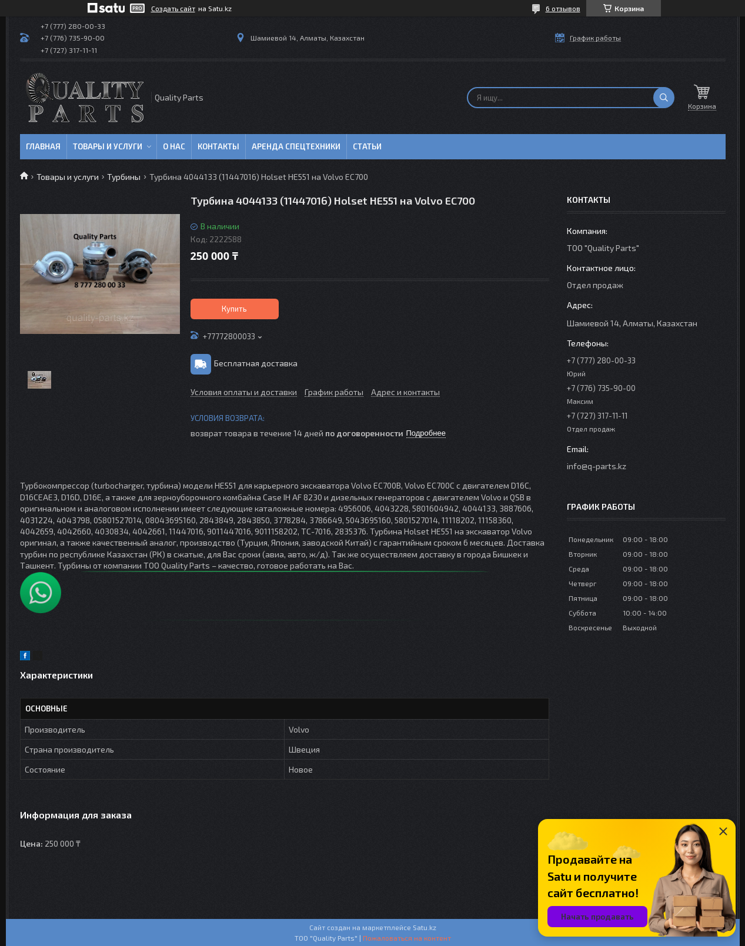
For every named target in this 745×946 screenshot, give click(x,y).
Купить (234, 308)
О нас (174, 146)
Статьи (367, 146)
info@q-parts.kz (596, 466)
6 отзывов (563, 8)
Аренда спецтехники (296, 146)
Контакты (218, 146)
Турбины (124, 177)
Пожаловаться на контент (407, 938)
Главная (43, 146)
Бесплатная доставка (256, 363)
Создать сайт (173, 8)
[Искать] (663, 97)
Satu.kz (424, 927)
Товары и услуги (107, 146)
